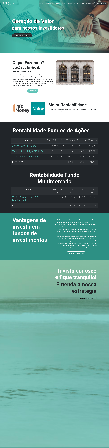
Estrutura (48, 3)
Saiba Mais (32, 91)
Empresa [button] (41, 3)
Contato (82, 3)
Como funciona (56, 3)
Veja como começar (86, 298)
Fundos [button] (63, 3)
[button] (8, 26)
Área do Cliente (90, 3)
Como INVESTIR (101, 3)
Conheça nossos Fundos (22, 35)
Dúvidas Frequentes (73, 3)
